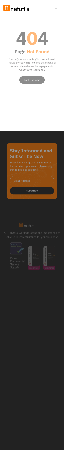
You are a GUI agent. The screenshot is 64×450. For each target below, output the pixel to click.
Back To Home (32, 78)
